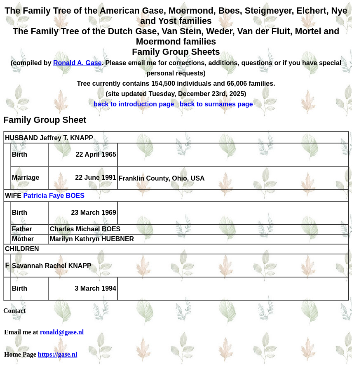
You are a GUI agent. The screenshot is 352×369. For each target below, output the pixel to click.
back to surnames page (216, 104)
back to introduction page (134, 104)
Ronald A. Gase (77, 62)
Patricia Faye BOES (53, 196)
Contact (14, 310)
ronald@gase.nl (62, 332)
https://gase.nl (57, 354)
